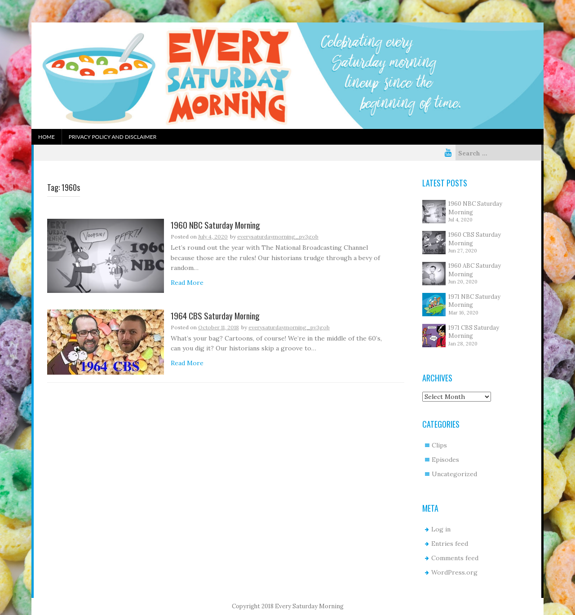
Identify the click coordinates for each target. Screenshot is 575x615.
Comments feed (454, 558)
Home (46, 136)
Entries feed (449, 544)
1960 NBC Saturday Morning (215, 225)
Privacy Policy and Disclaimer (112, 136)
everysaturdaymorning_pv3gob (277, 236)
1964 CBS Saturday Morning (215, 316)
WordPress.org (454, 572)
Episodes (445, 460)
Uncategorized (454, 474)
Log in (441, 529)
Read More (187, 283)
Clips (439, 445)
